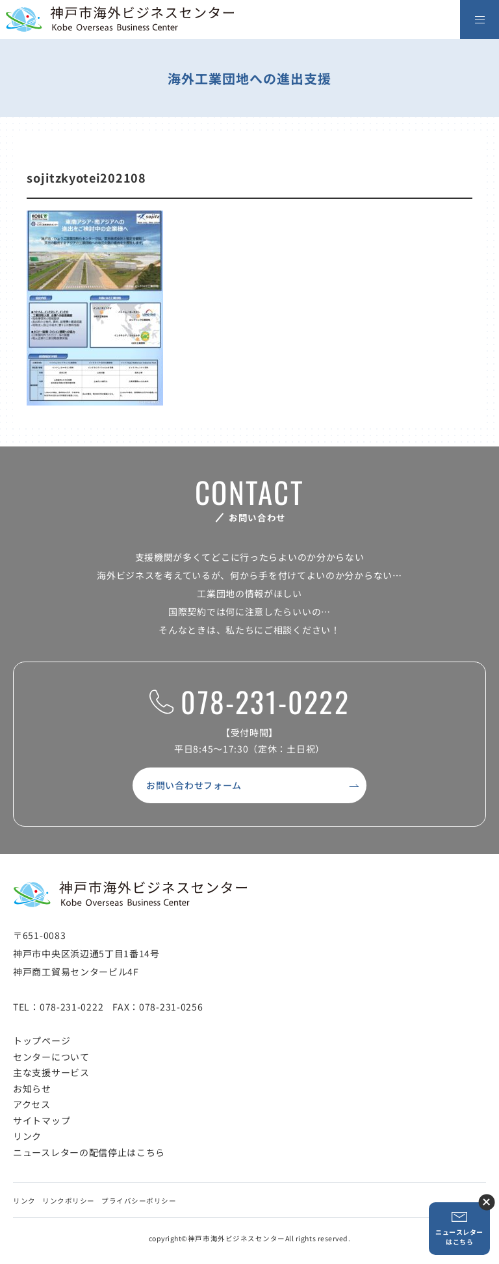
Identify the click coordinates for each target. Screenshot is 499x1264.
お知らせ (32, 1088)
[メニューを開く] (479, 19)
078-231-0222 (249, 702)
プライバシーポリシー (138, 1201)
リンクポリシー (68, 1201)
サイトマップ (41, 1120)
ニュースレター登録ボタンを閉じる (486, 1202)
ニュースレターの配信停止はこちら (89, 1152)
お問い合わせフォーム (194, 785)
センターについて (51, 1056)
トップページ (41, 1040)
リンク (27, 1135)
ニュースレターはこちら (459, 1228)
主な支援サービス (51, 1072)
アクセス (32, 1104)
